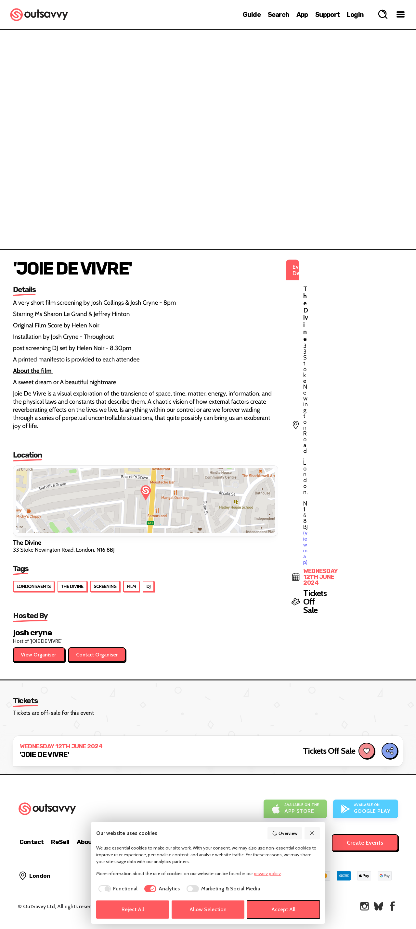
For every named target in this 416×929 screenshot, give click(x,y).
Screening (105, 586)
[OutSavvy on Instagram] (364, 906)
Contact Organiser (97, 655)
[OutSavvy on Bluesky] (378, 906)
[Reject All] (312, 833)
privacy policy (267, 873)
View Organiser (39, 655)
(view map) (335, 295)
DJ (148, 586)
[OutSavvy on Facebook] (392, 906)
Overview (284, 833)
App (302, 14)
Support (327, 14)
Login (355, 14)
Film (131, 586)
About (86, 842)
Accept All (283, 909)
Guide (252, 14)
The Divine (72, 586)
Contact (32, 842)
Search (278, 14)
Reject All (133, 909)
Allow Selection (208, 909)
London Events (34, 586)
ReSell (60, 842)
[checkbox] (116, 889)
